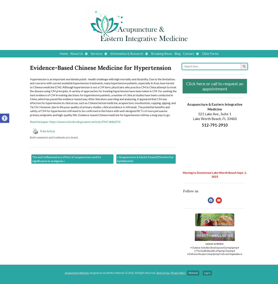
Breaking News (161, 53)
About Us (76, 53)
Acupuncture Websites (77, 272)
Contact (188, 53)
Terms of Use (163, 272)
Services (96, 53)
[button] (4, 118)
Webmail (193, 272)
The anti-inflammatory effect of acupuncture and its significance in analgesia (66, 159)
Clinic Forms (210, 53)
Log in (207, 272)
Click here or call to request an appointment (214, 86)
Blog (177, 53)
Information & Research (126, 53)
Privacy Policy (178, 272)
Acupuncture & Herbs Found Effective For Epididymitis (145, 159)
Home (64, 53)
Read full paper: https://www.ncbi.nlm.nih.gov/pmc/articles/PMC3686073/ (75, 121)
